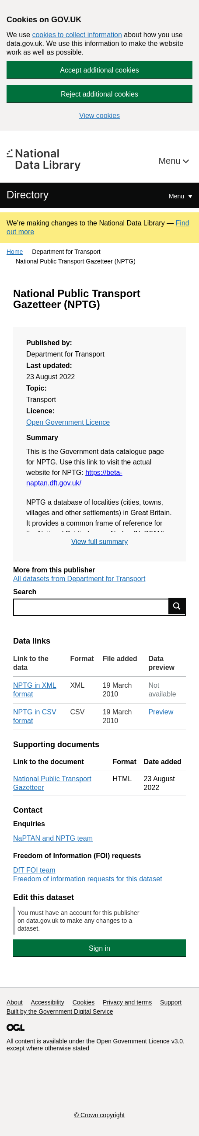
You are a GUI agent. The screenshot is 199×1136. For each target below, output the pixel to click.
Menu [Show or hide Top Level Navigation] (177, 196)
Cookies (84, 1002)
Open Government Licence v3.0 (139, 1041)
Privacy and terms (127, 1002)
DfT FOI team (34, 870)
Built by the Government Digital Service (60, 1011)
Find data (177, 606)
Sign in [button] (99, 948)
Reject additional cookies (99, 94)
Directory (28, 195)
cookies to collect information (77, 34)
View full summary (99, 541)
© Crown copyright (99, 1115)
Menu (170, 161)
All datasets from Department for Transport (79, 578)
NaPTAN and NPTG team (53, 838)
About (15, 1002)
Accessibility (47, 1002)
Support (171, 1002)
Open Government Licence (68, 422)
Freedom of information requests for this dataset (87, 879)
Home (15, 251)
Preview (160, 712)
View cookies (99, 115)
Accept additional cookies (99, 70)
